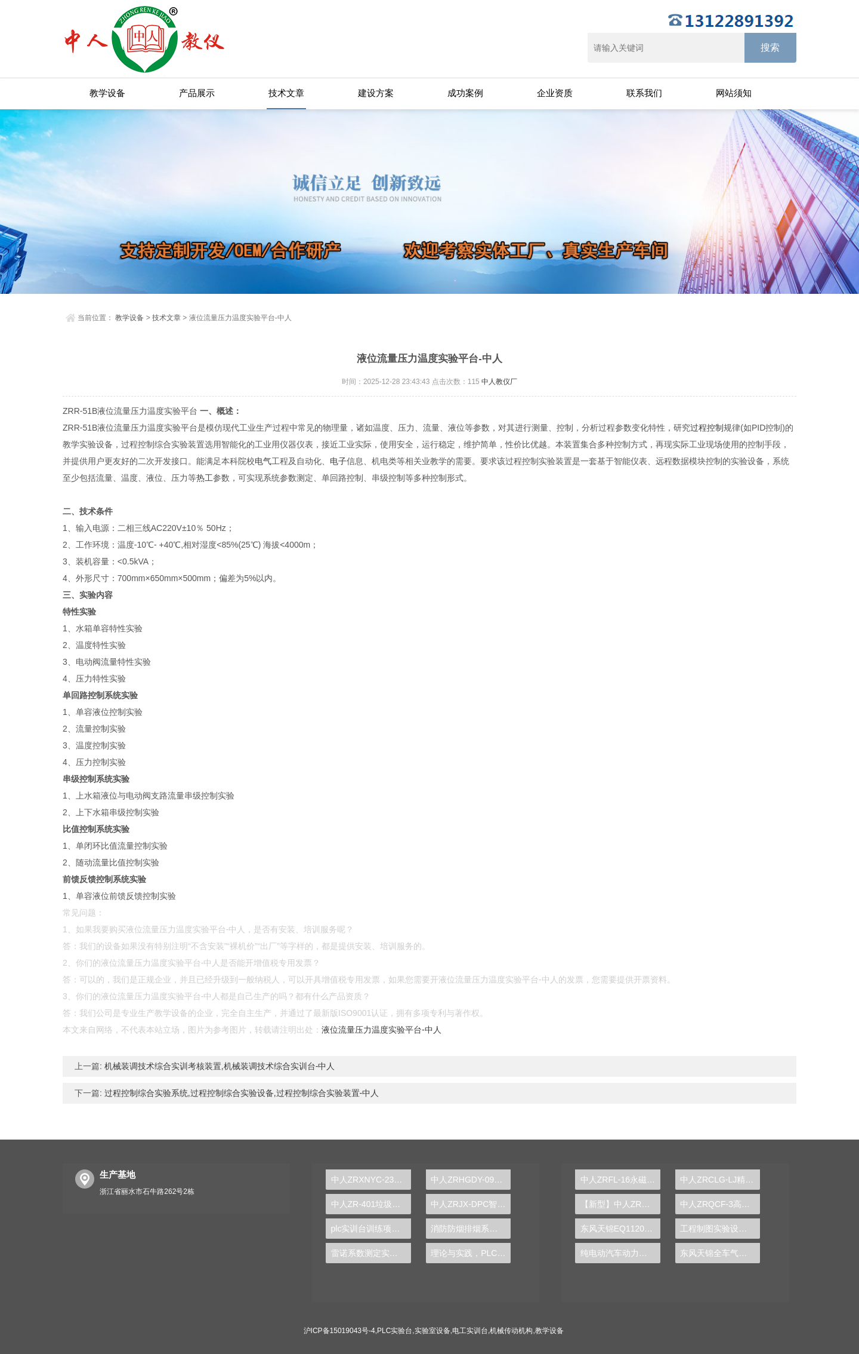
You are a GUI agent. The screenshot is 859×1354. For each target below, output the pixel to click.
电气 (263, 461)
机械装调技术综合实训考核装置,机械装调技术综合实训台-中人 (218, 1066)
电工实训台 (470, 1331)
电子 (338, 461)
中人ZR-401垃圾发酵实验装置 (371, 1204)
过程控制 (707, 427)
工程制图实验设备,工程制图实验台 (720, 1228)
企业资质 (555, 93)
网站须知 (734, 93)
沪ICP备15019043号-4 (339, 1331)
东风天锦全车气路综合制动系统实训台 (720, 1253)
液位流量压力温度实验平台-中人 (381, 1029)
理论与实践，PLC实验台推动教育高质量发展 (471, 1253)
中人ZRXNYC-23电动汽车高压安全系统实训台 (371, 1179)
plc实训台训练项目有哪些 (371, 1228)
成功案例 (465, 93)
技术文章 (286, 93)
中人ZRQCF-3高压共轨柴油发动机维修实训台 (720, 1204)
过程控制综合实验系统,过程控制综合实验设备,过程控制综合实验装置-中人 (240, 1093)
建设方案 (376, 93)
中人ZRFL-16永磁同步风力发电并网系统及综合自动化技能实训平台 (620, 1179)
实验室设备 (432, 1331)
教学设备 (107, 93)
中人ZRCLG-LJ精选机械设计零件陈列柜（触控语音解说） (720, 1179)
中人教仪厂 (499, 381)
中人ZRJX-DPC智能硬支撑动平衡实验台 (471, 1204)
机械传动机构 (511, 1331)
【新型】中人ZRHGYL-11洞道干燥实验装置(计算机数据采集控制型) (620, 1204)
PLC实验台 (394, 1331)
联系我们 (644, 93)
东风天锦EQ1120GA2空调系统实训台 (620, 1228)
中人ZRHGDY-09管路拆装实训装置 (471, 1179)
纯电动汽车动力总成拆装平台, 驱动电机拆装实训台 (620, 1253)
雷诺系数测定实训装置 (371, 1253)
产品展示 (197, 93)
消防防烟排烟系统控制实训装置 (471, 1228)
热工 (204, 478)
